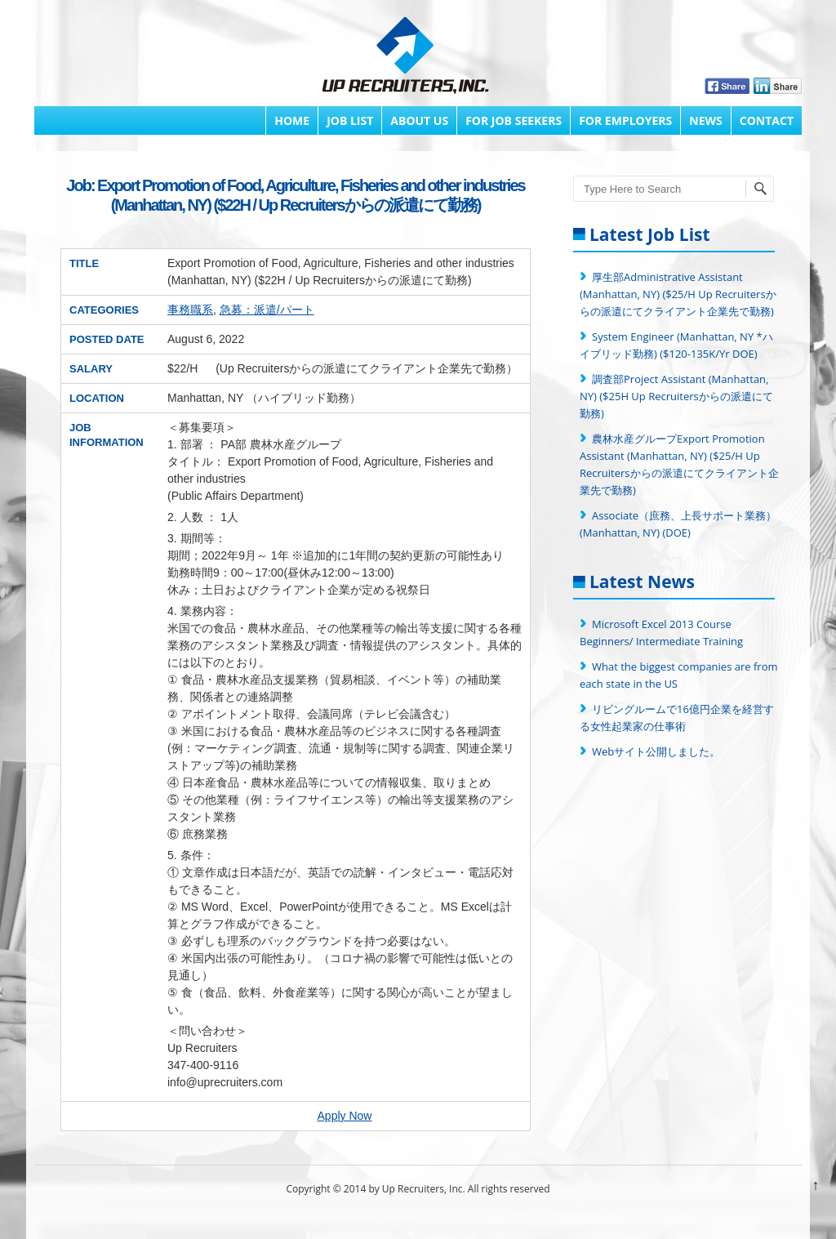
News (705, 120)
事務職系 (190, 309)
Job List (350, 120)
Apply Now (345, 1115)
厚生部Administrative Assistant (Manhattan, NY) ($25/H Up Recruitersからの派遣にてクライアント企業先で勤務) (678, 294)
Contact (767, 120)
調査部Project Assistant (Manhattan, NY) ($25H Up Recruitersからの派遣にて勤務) (676, 396)
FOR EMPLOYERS (625, 120)
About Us (419, 120)
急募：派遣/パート (267, 309)
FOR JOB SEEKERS (513, 120)
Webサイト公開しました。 (656, 751)
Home (291, 120)
